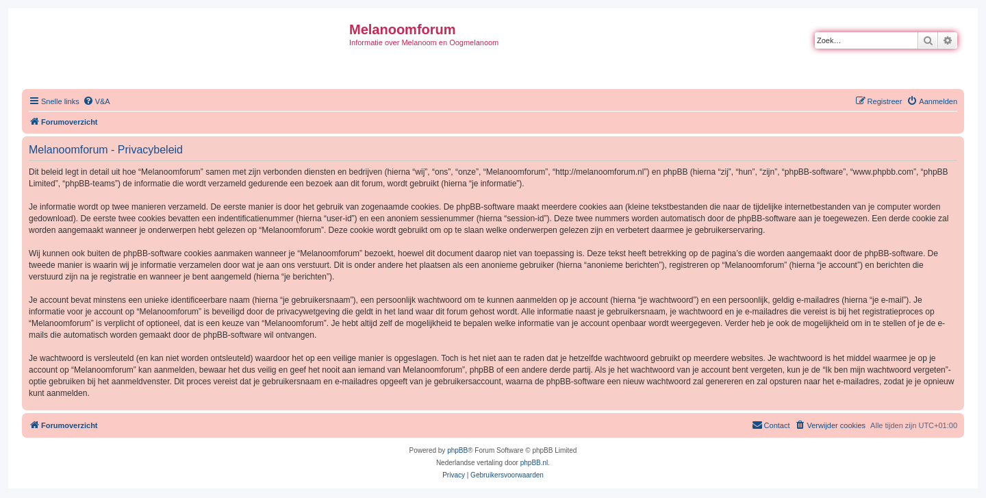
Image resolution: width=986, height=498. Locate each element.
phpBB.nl (534, 462)
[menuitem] (96, 101)
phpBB (457, 450)
